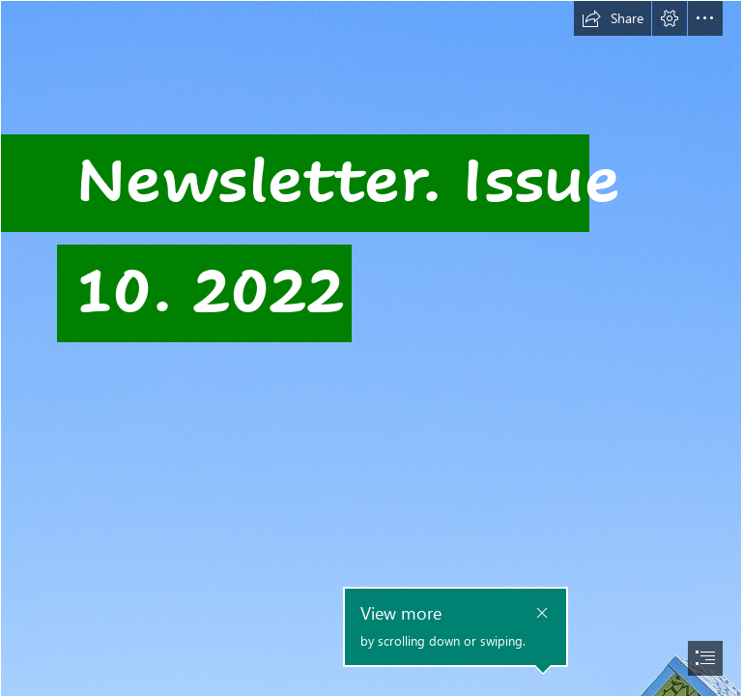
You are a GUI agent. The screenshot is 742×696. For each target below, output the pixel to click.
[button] (612, 18)
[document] (371, 348)
